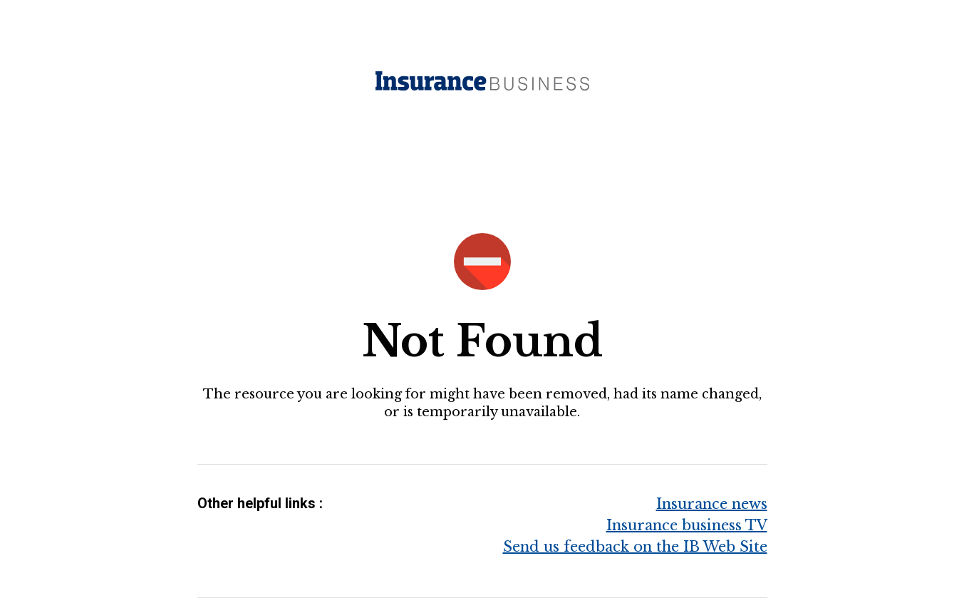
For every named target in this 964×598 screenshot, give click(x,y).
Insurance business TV (686, 525)
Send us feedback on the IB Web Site (635, 546)
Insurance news (711, 503)
